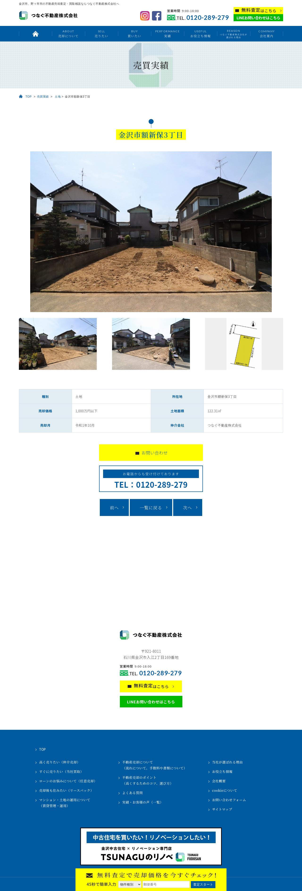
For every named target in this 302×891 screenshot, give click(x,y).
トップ (35, 33)
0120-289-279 (207, 17)
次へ (187, 507)
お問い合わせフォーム (229, 799)
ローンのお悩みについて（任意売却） (68, 781)
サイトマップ (222, 809)
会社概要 (219, 781)
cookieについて (224, 790)
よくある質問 (132, 792)
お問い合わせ (155, 453)
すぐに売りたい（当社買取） (61, 771)
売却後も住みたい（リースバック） (66, 790)
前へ (114, 507)
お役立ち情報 (200, 33)
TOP (28, 96)
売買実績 (43, 96)
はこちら (259, 10)
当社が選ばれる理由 (227, 762)
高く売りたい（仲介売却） (59, 762)
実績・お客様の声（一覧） (142, 802)
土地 (58, 96)
